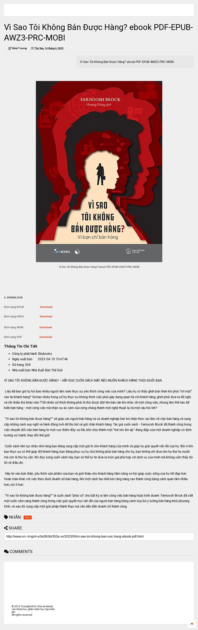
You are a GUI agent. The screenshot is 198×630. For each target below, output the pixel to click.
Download (46, 306)
